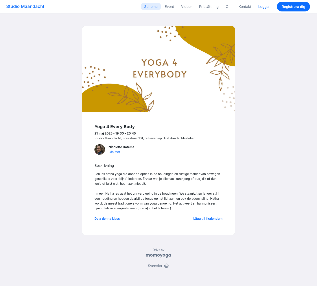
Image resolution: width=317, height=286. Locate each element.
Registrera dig (293, 6)
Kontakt (245, 6)
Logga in (265, 6)
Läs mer (114, 152)
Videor (186, 6)
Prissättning (209, 6)
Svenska (158, 265)
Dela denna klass (107, 218)
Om (228, 6)
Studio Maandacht (25, 6)
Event (169, 6)
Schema (151, 6)
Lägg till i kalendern (208, 218)
